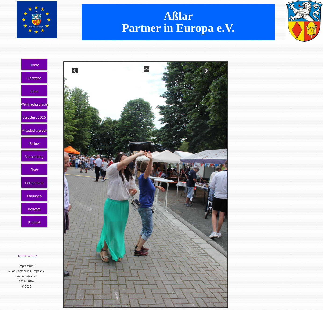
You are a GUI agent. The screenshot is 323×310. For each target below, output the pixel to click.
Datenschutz (27, 255)
